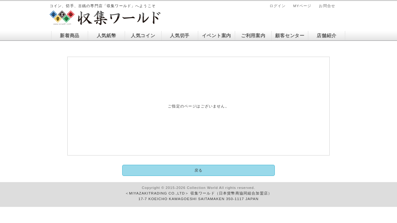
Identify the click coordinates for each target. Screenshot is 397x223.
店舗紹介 (326, 35)
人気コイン (143, 35)
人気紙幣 (106, 35)
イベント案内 (216, 35)
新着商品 (69, 35)
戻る (198, 170)
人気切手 (180, 35)
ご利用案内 (253, 35)
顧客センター (289, 35)
